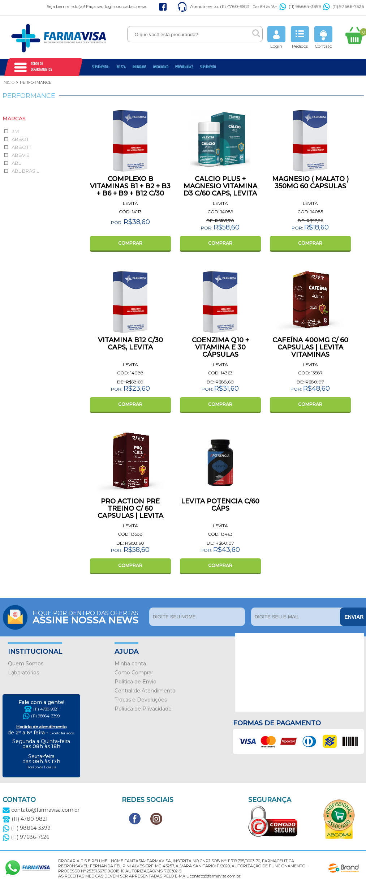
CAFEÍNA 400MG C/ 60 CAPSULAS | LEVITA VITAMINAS (310, 347)
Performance (184, 67)
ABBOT (20, 139)
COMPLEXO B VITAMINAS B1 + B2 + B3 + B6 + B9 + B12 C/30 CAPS (130, 190)
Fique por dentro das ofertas (89, 617)
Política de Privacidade (143, 708)
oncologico (161, 67)
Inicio (8, 82)
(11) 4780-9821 (46, 709)
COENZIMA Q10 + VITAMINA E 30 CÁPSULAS (220, 347)
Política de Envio (135, 681)
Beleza (121, 67)
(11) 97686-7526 (343, 6)
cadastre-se (134, 6)
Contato (323, 37)
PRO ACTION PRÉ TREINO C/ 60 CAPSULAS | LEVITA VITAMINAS (130, 512)
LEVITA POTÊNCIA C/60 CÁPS (220, 504)
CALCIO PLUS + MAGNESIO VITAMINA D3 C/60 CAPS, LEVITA (220, 186)
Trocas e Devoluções (141, 699)
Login (276, 37)
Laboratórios (23, 672)
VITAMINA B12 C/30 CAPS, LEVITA (130, 343)
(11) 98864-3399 (300, 6)
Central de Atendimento (145, 690)
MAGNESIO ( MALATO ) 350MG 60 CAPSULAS (310, 182)
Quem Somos (25, 663)
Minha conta (130, 663)
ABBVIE (20, 155)
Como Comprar (134, 672)
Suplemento (208, 67)
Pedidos (300, 37)
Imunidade (139, 67)
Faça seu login (100, 6)
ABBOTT (21, 147)
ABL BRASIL (25, 171)
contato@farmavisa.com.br (41, 810)
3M (15, 131)
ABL (16, 163)
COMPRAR (130, 243)
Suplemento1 (101, 67)
